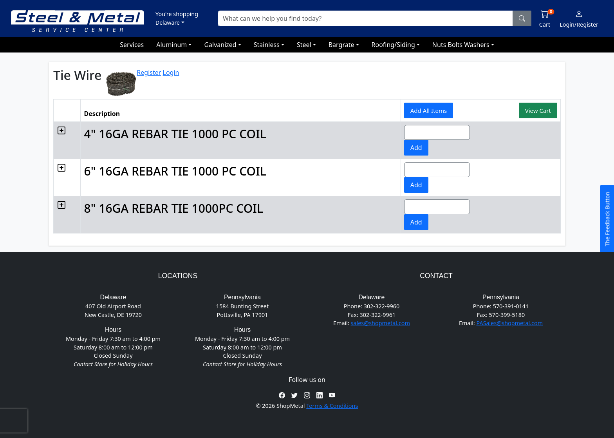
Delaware (113, 297)
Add (411, 147)
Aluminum (171, 44)
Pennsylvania (242, 297)
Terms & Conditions (332, 405)
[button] (176, 18)
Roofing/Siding (393, 44)
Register (149, 72)
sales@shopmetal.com (380, 323)
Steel (304, 44)
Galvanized (220, 44)
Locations (177, 276)
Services (132, 44)
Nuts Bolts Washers (460, 44)
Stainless (267, 44)
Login (171, 72)
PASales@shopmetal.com (509, 323)
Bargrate (341, 44)
